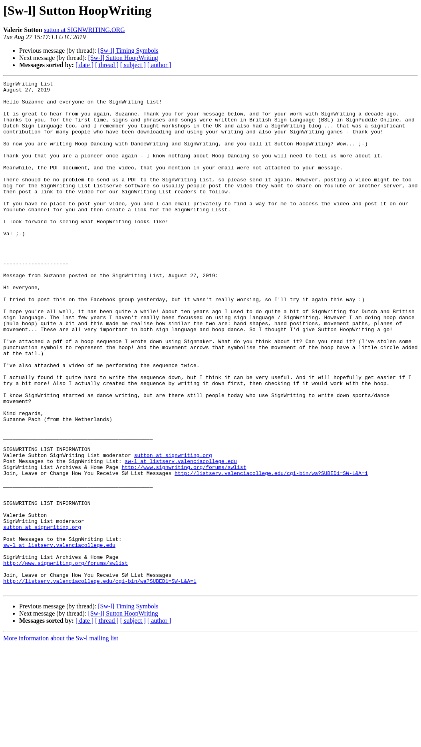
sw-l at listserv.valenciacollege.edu (181, 537)
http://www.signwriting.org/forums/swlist (183, 544)
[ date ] (84, 65)
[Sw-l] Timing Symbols (128, 50)
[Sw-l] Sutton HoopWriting (123, 57)
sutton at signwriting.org (173, 530)
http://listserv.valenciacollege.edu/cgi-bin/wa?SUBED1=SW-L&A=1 (271, 552)
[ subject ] (133, 65)
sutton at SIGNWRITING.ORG (84, 29)
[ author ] (159, 65)
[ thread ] (107, 65)
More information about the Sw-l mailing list (60, 740)
